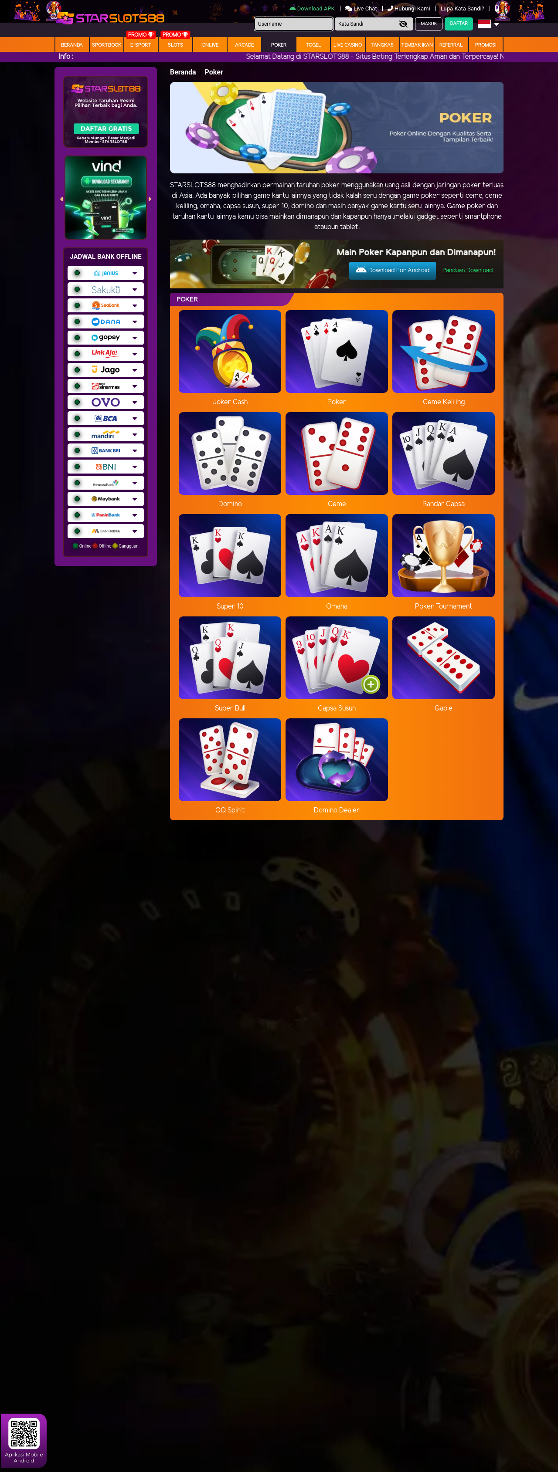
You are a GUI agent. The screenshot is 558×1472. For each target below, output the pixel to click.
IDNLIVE (209, 45)
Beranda (72, 45)
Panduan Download (467, 270)
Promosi (485, 45)
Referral (451, 45)
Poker (278, 45)
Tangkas (382, 45)
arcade (244, 45)
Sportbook (106, 45)
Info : (66, 57)
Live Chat (361, 8)
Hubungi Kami (410, 8)
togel (313, 45)
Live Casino (347, 45)
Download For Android (392, 270)
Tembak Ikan (417, 45)
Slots (175, 45)
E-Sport (140, 45)
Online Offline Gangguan (106, 545)
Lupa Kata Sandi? (463, 8)
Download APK (312, 8)
